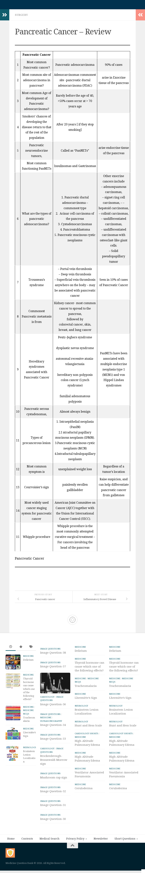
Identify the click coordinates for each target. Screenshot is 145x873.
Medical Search (49, 840)
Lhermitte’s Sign (86, 699)
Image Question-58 (53, 654)
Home (11, 840)
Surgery (21, 16)
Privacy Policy (75, 840)
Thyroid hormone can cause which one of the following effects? (29, 690)
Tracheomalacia (86, 687)
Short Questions (125, 840)
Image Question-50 (53, 820)
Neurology (29, 749)
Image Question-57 (53, 668)
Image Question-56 (53, 706)
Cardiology (47, 698)
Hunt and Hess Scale (88, 727)
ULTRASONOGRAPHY (51, 723)
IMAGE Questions (50, 650)
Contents (27, 840)
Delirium (28, 661)
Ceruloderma (84, 790)
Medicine (28, 658)
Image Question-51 (53, 807)
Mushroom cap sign (53, 779)
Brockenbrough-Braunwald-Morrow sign (53, 761)
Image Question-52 (53, 793)
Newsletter (101, 840)
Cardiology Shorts (86, 735)
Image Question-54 (53, 726)
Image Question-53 (53, 740)
